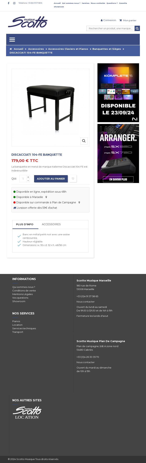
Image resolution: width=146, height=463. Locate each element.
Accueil (57, 3)
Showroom (59, 7)
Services (85, 3)
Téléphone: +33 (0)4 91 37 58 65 (30, 3)
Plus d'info (24, 224)
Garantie (123, 3)
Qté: (14, 178)
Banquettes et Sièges (106, 48)
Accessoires (36, 48)
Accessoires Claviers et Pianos (68, 48)
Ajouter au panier (51, 178)
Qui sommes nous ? (71, 3)
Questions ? (112, 3)
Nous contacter (98, 3)
